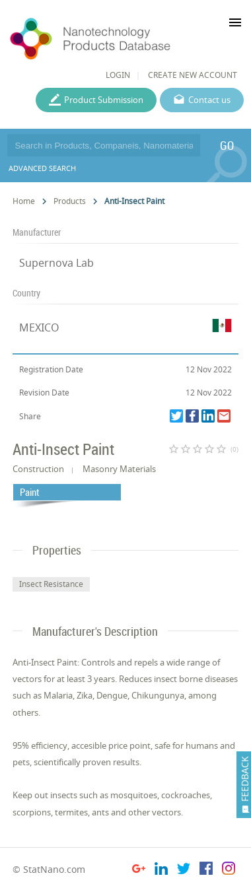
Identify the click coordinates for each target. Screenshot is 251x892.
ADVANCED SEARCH (42, 168)
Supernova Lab (56, 263)
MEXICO (39, 327)
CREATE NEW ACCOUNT (192, 75)
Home (24, 201)
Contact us (209, 100)
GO (227, 145)
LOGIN (118, 75)
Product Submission (103, 100)
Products (70, 201)
